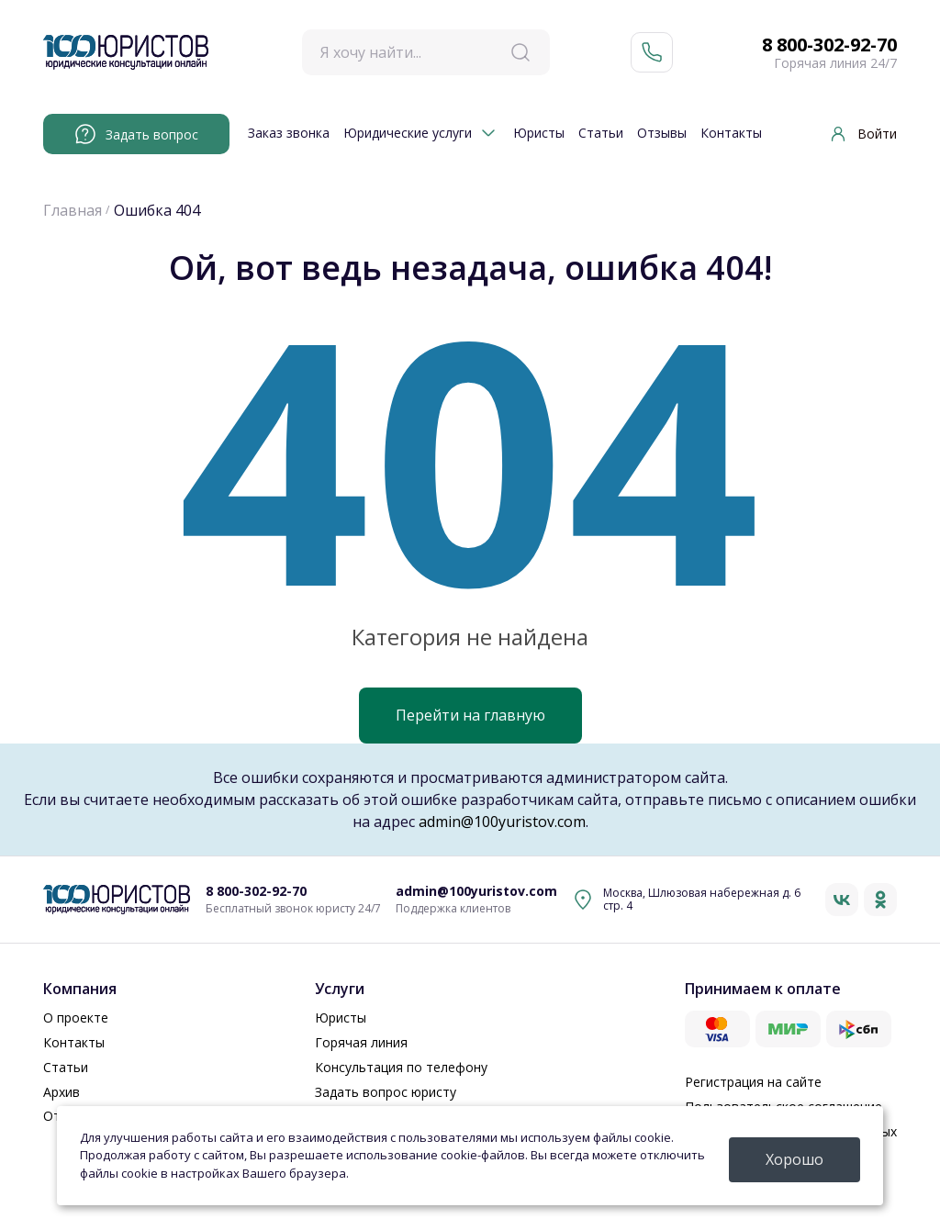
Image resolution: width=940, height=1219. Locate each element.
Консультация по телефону (401, 1067)
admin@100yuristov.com (502, 821)
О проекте (75, 1017)
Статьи (600, 133)
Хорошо (794, 1159)
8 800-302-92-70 (829, 45)
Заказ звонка (289, 133)
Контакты (731, 133)
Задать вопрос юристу (385, 1092)
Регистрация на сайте (753, 1081)
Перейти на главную (470, 715)
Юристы (539, 133)
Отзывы (662, 133)
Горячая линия (361, 1042)
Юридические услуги (407, 133)
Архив (61, 1092)
